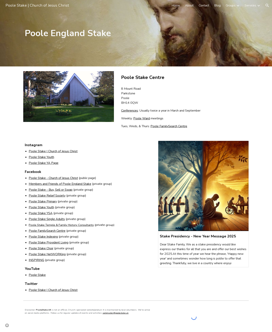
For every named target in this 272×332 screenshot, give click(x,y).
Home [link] (176, 5)
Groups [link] (230, 5)
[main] (87, 33)
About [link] (189, 5)
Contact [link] (204, 5)
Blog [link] (217, 5)
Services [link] (250, 5)
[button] (267, 5)
